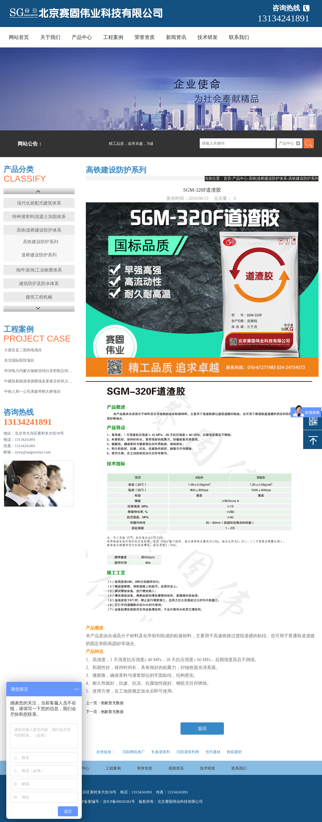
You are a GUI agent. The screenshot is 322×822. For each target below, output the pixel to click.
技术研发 (207, 37)
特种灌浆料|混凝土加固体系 (39, 216)
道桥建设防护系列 (39, 255)
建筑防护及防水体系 (39, 283)
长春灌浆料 (160, 752)
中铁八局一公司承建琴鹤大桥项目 (32, 391)
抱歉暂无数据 (112, 703)
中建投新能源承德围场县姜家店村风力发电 (39, 381)
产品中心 (82, 37)
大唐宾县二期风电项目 (23, 350)
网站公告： (30, 143)
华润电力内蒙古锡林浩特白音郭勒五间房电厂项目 (39, 371)
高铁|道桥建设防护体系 (39, 230)
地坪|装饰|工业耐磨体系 (39, 270)
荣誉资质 (145, 37)
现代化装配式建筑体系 (39, 203)
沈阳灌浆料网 (187, 752)
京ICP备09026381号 (119, 801)
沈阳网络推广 (133, 752)
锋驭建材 (234, 752)
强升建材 (212, 752)
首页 (227, 178)
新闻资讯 (176, 37)
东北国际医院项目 (19, 360)
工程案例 (113, 37)
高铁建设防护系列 (40, 241)
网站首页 (19, 37)
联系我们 (239, 37)
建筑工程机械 (39, 297)
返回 (202, 728)
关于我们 (50, 37)
